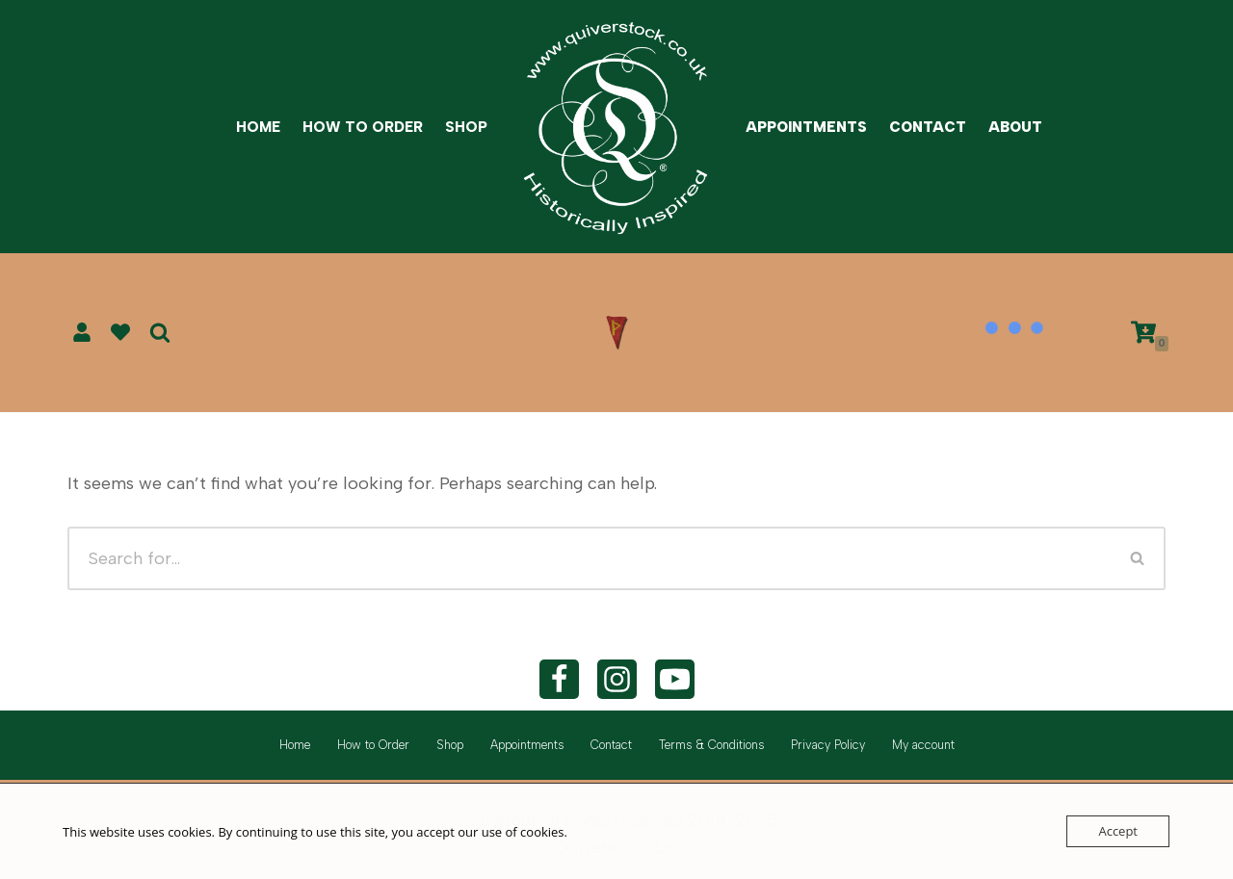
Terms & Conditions (711, 744)
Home (258, 127)
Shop (466, 127)
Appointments (806, 127)
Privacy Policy (828, 744)
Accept (1118, 831)
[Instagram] (617, 679)
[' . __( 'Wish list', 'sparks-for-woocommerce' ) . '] (120, 332)
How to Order (362, 127)
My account (923, 744)
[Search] (160, 332)
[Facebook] (559, 679)
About (1015, 127)
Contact (927, 127)
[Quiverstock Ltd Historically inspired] (616, 126)
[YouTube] (675, 679)
